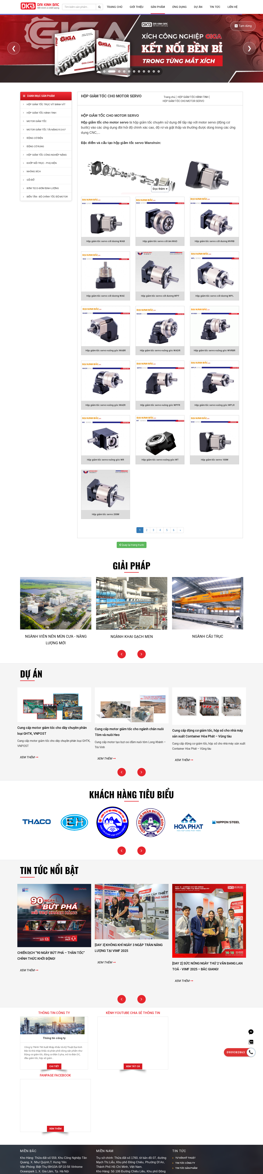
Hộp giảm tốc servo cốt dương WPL (214, 295)
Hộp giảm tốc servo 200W (105, 514)
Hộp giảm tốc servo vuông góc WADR (160, 350)
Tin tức (215, 7)
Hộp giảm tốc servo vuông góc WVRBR (214, 350)
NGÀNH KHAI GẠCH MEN (131, 636)
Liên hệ (232, 7)
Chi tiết (53, 1066)
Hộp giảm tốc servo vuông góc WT (160, 459)
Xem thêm (207, 1066)
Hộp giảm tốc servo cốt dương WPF (160, 295)
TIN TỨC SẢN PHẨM (186, 1105)
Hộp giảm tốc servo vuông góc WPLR (215, 405)
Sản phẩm (158, 7)
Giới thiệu (136, 7)
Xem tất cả (131, 1066)
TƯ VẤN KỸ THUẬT (185, 1095)
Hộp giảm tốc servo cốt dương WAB (105, 241)
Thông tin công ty (53, 1038)
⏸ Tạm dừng (243, 26)
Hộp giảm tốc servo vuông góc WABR (105, 350)
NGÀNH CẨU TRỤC (207, 636)
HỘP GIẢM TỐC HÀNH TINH (193, 97)
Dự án (198, 7)
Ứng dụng (179, 7)
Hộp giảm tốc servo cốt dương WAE (105, 295)
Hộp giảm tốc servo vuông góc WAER (105, 405)
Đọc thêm (160, 189)
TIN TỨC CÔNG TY (185, 1100)
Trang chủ (114, 7)
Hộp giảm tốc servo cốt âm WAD (160, 241)
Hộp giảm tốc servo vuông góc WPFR (160, 405)
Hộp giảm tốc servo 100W (214, 459)
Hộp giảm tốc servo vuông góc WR (105, 459)
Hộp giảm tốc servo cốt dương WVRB (214, 241)
